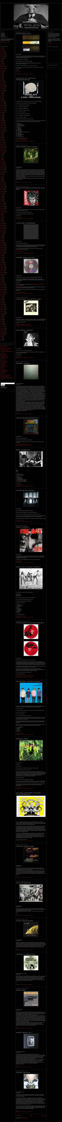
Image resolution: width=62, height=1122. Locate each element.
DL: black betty (19, 217)
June (2, 75)
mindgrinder (3, 364)
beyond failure (3, 347)
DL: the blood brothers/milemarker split (23, 444)
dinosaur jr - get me (22, 738)
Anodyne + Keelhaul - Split (24, 1032)
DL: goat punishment (20, 733)
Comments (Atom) (24, 1117)
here (35, 662)
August (2, 58)
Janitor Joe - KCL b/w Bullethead (25, 954)
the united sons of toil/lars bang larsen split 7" (30, 622)
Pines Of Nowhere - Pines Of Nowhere (26, 146)
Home (31, 1115)
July (1, 48)
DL (16, 412)
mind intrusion (3, 363)
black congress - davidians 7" (24, 330)
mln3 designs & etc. (4, 366)
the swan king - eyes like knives (25, 490)
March (2, 49)
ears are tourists (4, 354)
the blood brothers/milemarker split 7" (28, 418)
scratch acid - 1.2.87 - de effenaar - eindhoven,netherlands (26, 79)
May (1, 61)
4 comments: (30, 1028)
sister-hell (2, 373)
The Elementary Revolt (5, 376)
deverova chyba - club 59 (23, 33)
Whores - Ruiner (20, 990)
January (2, 83)
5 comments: (31, 218)
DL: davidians (18, 356)
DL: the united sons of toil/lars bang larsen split (25, 675)
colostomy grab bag (4, 350)
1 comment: (30, 293)
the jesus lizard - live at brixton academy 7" (29, 299)
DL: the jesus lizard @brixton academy (23, 324)
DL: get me (18, 787)
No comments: (31, 141)
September (3, 56)
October (2, 70)
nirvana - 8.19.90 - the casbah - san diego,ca (28, 567)
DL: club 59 (18, 71)
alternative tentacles (4, 345)
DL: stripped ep (19, 561)
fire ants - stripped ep (22, 527)
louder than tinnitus (4, 361)
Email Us (2, 42)
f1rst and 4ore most (4, 357)
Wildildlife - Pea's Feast (23, 1072)
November (3, 54)
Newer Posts (18, 1115)
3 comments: (31, 617)
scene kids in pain (4, 370)
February (2, 51)
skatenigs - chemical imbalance (25, 257)
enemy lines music (4, 355)
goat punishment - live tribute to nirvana (28, 681)
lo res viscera (3, 360)
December (3, 53)
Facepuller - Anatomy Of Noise (25, 846)
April (1, 63)
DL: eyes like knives (20, 520)
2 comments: (30, 182)
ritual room (3, 369)
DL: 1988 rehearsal (19, 484)
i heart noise (3, 358)
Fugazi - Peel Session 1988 (23, 882)
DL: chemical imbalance (20, 292)
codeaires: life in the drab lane (6, 348)
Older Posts (44, 1115)
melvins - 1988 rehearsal (23, 449)
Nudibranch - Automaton (23, 363)
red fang (2, 367)
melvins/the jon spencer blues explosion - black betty (30, 188)
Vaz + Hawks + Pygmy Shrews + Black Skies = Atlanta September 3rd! (28, 793)
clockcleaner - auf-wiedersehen (25, 223)
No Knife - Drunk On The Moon (24, 920)
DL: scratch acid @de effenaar (21, 139)
